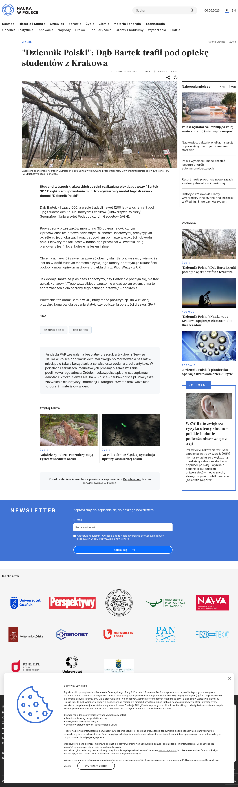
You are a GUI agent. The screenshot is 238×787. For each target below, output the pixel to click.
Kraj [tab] (222, 87)
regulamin (94, 535)
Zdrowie (75, 24)
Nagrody (64, 30)
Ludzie (175, 30)
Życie (90, 24)
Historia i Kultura (32, 24)
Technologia (155, 24)
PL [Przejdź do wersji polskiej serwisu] (227, 10)
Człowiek (57, 24)
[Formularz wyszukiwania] (164, 10)
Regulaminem (132, 479)
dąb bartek (80, 330)
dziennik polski (54, 330)
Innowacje (45, 30)
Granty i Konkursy (130, 30)
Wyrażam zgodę (96, 766)
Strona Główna (216, 41)
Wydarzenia (157, 30)
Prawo (80, 30)
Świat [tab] (232, 87)
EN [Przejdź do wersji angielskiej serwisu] (234, 10)
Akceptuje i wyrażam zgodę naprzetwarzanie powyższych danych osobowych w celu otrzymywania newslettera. (120, 537)
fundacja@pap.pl (167, 750)
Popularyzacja (100, 30)
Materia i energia (127, 24)
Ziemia (104, 24)
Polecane (198, 385)
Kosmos (8, 24)
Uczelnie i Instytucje (17, 30)
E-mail (77, 520)
